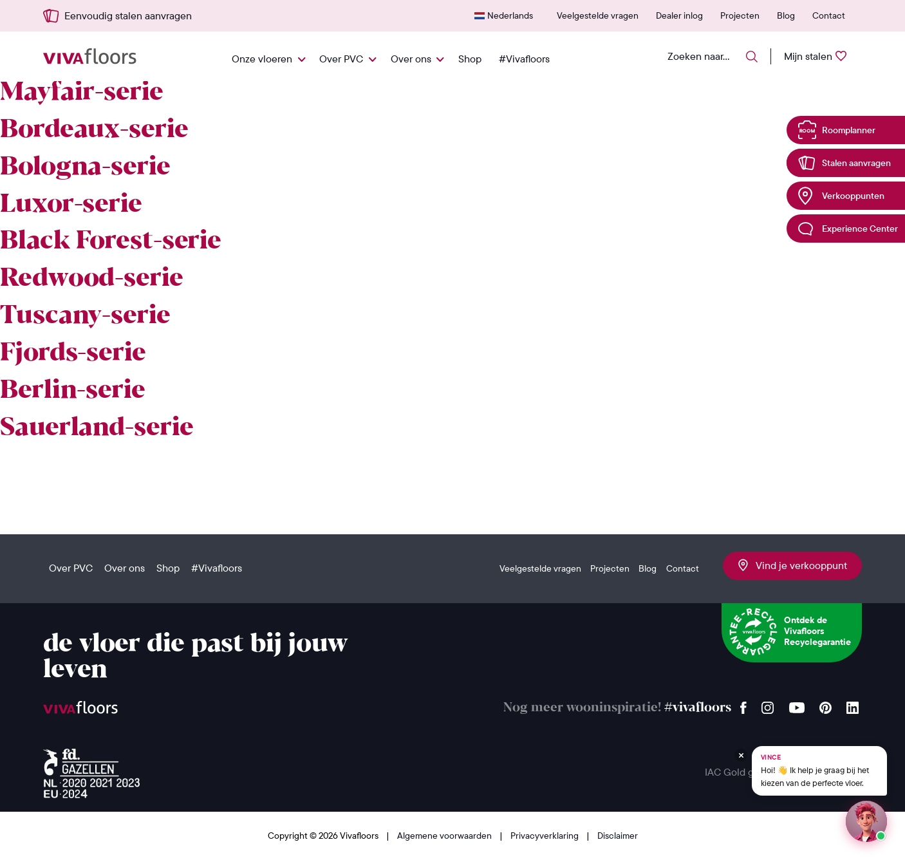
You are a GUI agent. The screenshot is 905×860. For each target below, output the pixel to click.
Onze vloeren (262, 58)
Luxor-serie (71, 205)
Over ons (411, 58)
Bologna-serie (85, 167)
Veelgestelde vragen (598, 15)
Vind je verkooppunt (792, 565)
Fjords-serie (73, 353)
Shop (469, 58)
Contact (828, 15)
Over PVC (341, 58)
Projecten (740, 15)
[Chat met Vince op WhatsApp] (819, 771)
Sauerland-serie (97, 428)
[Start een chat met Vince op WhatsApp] (866, 821)
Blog (786, 15)
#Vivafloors (524, 58)
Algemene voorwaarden (445, 835)
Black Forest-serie (110, 241)
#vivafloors (697, 707)
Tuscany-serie (85, 316)
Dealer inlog (679, 15)
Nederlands (510, 15)
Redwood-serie (91, 279)
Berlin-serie (72, 391)
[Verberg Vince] (740, 755)
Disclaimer (617, 835)
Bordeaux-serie (94, 130)
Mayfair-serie (81, 93)
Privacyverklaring (545, 835)
